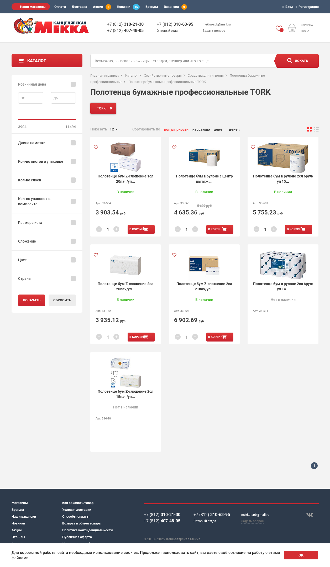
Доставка (79, 7)
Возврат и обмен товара (81, 523)
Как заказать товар (77, 503)
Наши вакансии (24, 516)
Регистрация (308, 7)
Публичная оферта (77, 537)
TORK (106, 108)
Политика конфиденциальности (87, 530)
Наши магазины (33, 7)
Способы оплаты (76, 516)
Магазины (20, 503)
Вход (288, 7)
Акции (102, 7)
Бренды (151, 7)
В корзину (137, 229)
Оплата (60, 7)
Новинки (128, 7)
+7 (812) (125, 24)
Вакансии (175, 7)
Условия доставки (76, 510)
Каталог (36, 60)
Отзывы (18, 537)
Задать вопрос (214, 31)
